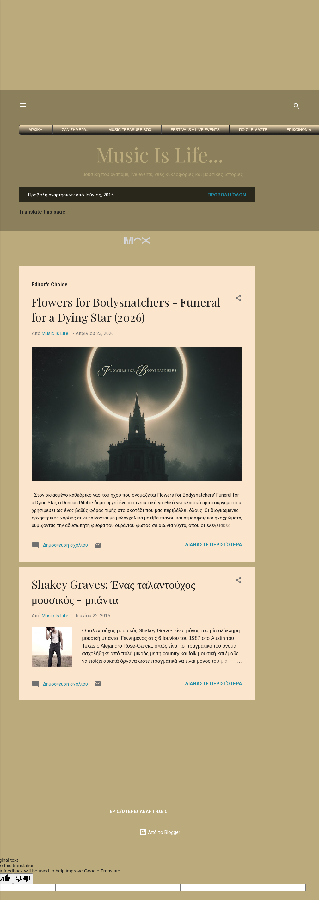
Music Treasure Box (129, 129)
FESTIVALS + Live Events (195, 129)
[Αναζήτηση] (296, 107)
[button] (238, 299)
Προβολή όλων (226, 195)
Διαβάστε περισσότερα (213, 545)
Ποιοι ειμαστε (253, 129)
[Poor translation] (23, 878)
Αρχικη (36, 129)
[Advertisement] (121, 44)
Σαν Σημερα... (75, 129)
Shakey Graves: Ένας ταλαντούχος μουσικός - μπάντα (113, 591)
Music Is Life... (159, 154)
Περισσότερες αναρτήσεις (137, 811)
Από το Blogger (159, 832)
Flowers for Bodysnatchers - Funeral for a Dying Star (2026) (126, 309)
